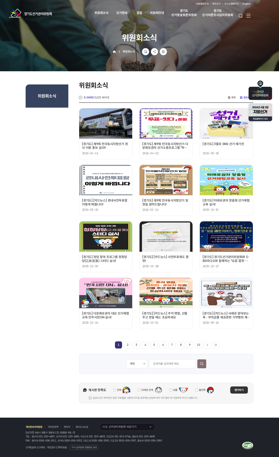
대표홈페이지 (202, 3)
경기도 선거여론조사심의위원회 (217, 13)
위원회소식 (101, 13)
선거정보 (122, 13)
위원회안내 (157, 13)
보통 (175, 390)
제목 (231, 97)
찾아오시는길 (82, 426)
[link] (118, 345)
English (247, 3)
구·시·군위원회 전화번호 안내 (84, 447)
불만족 (202, 390)
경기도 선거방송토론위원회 (184, 13)
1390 (59, 447)
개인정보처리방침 (34, 426)
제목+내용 (246, 97)
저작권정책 (53, 426)
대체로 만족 (147, 390)
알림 (139, 13)
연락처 (67, 426)
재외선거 (216, 3)
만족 (119, 390)
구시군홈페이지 (231, 3)
